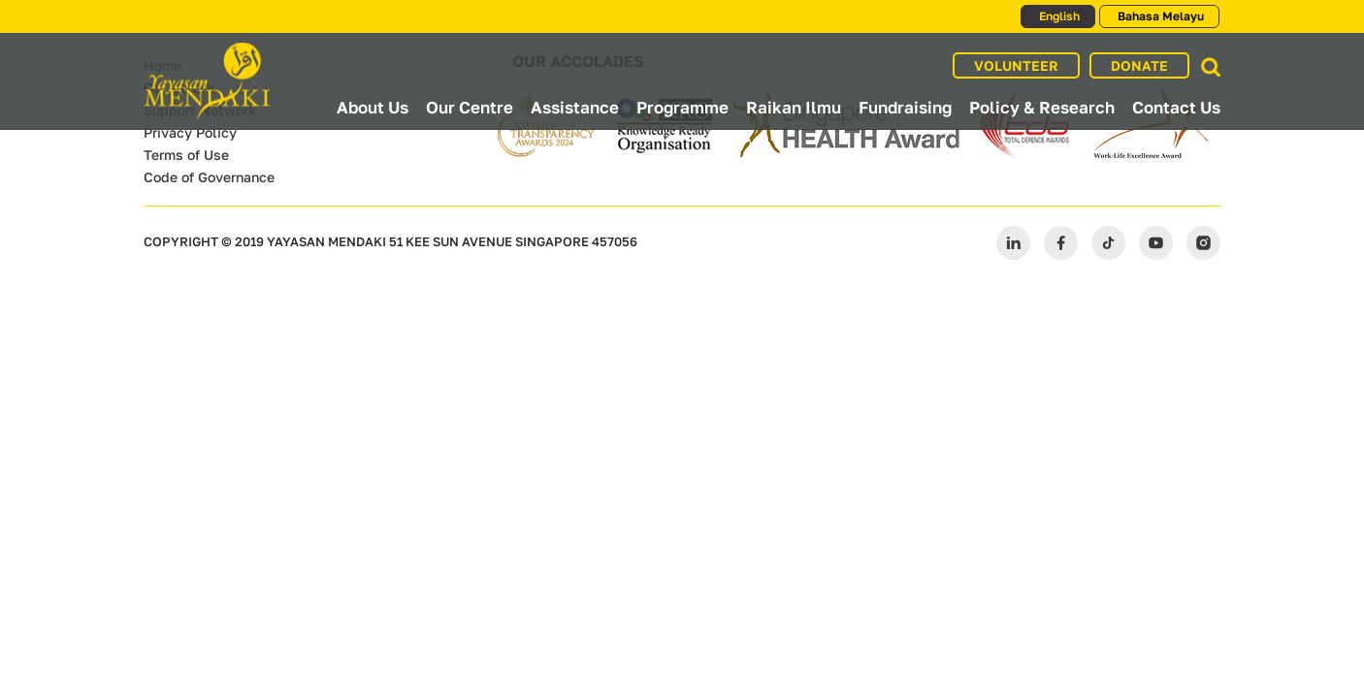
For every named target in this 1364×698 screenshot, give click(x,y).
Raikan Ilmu (793, 107)
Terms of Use (186, 154)
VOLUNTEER (1016, 65)
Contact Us (1176, 107)
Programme (682, 107)
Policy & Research (1042, 107)
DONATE (1139, 65)
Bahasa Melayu (1159, 16)
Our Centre (469, 107)
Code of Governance (209, 177)
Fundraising (905, 107)
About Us (372, 107)
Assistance (575, 107)
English (1058, 16)
